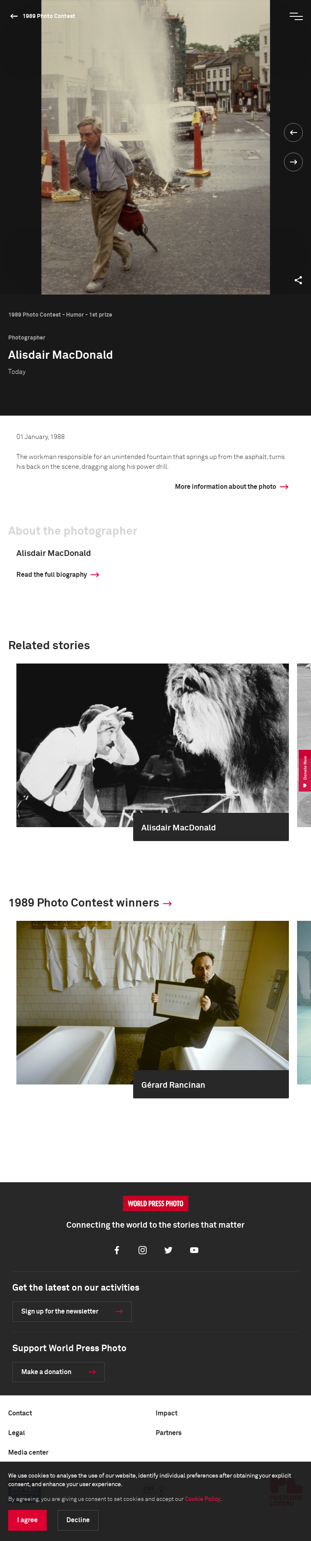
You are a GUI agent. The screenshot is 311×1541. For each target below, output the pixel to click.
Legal (16, 1433)
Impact (166, 1413)
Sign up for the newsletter (59, 1311)
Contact (20, 1413)
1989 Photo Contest (49, 16)
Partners (169, 1433)
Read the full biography (51, 574)
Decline (78, 1520)
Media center (28, 1452)
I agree (27, 1520)
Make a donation (46, 1372)
